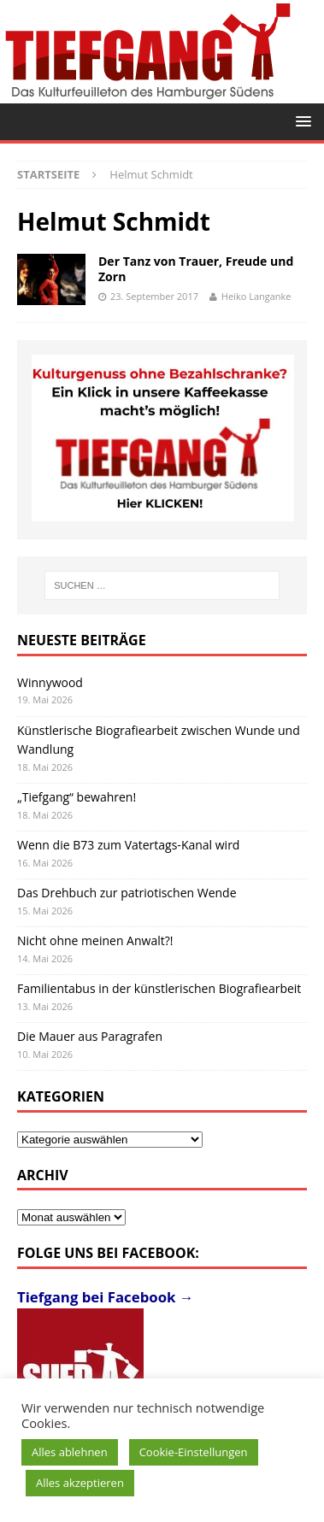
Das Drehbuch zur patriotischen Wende (127, 892)
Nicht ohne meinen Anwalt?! (95, 940)
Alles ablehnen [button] (70, 1452)
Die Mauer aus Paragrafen (89, 1036)
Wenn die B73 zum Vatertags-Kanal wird (128, 845)
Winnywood (50, 682)
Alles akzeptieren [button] (80, 1482)
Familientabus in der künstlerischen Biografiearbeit (159, 988)
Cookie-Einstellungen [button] (193, 1452)
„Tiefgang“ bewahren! (76, 797)
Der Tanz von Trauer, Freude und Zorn (195, 269)
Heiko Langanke (256, 296)
